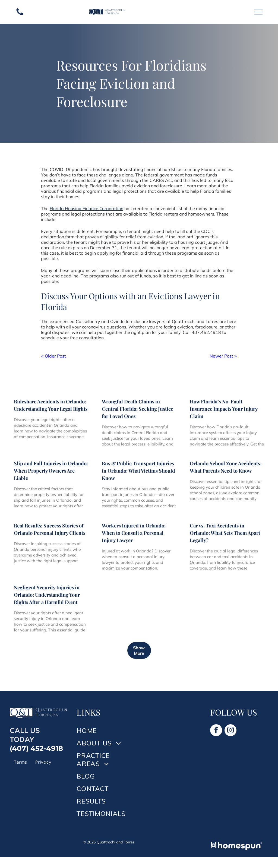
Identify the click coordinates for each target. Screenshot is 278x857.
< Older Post (53, 356)
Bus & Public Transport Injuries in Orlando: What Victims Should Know (138, 470)
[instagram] (230, 731)
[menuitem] (20, 762)
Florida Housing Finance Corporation (86, 208)
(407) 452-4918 (36, 748)
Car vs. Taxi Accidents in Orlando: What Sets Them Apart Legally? (225, 532)
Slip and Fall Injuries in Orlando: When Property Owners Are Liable (51, 470)
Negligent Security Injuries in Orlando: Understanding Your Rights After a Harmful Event (47, 594)
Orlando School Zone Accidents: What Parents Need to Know (225, 467)
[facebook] (216, 731)
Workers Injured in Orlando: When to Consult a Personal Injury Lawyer (134, 532)
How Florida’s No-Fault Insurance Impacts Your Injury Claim (223, 408)
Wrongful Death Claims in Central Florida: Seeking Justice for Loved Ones (137, 408)
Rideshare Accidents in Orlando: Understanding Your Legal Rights (50, 405)
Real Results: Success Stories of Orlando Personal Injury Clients (49, 529)
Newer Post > (223, 356)
